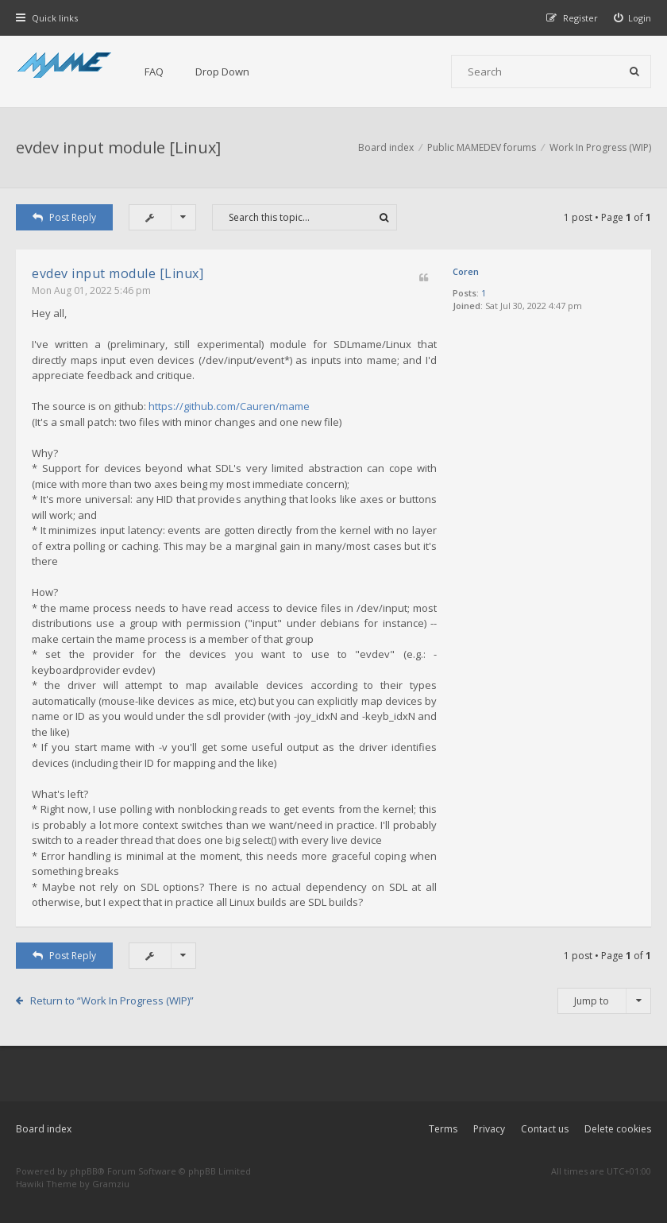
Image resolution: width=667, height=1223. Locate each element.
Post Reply (64, 217)
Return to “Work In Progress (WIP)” (112, 1000)
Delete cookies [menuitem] (617, 1129)
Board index (43, 1129)
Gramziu (110, 1184)
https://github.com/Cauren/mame (229, 406)
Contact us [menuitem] (545, 1129)
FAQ (154, 71)
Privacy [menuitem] (489, 1129)
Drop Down (222, 71)
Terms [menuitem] (443, 1129)
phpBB (84, 1171)
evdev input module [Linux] (118, 147)
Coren (466, 271)
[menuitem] (633, 18)
